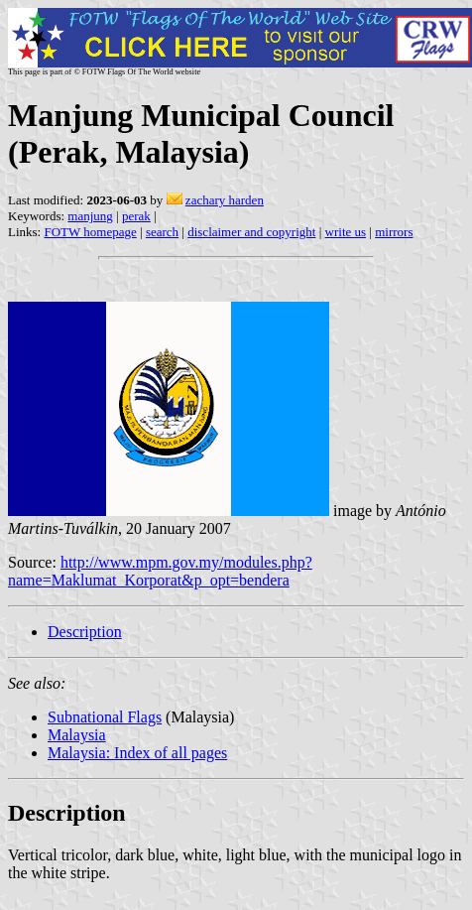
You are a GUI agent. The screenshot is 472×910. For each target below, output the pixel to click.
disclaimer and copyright (251, 231)
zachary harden (224, 200)
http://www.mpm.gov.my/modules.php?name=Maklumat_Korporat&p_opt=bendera (160, 571)
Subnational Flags (105, 717)
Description (85, 631)
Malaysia (77, 734)
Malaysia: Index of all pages (137, 752)
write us (346, 231)
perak (136, 215)
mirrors (394, 231)
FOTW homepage (90, 231)
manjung (90, 215)
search (162, 231)
